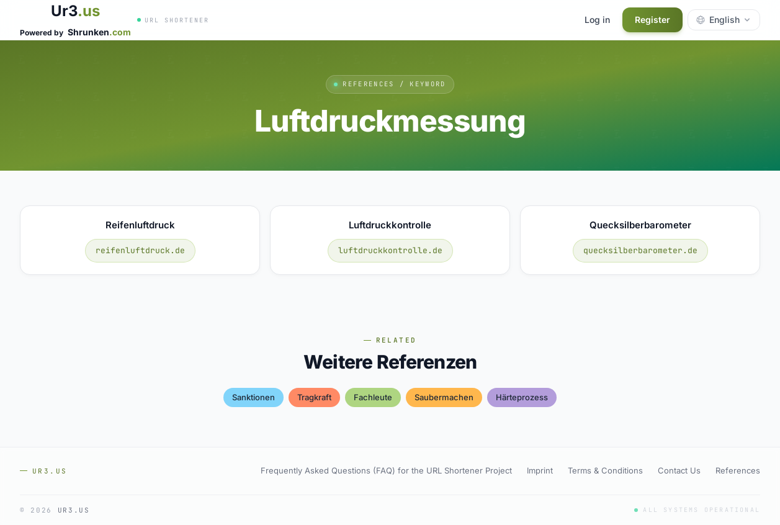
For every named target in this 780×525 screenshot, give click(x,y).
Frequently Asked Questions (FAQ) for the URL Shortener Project (386, 470)
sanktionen (253, 397)
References (737, 470)
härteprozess (522, 397)
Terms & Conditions (605, 470)
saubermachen (444, 397)
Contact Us (679, 470)
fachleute (373, 397)
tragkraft (314, 397)
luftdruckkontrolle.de (390, 250)
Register (652, 19)
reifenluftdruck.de (140, 250)
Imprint (540, 470)
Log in (597, 19)
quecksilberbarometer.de (640, 250)
